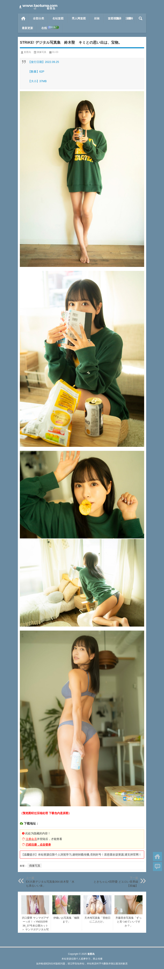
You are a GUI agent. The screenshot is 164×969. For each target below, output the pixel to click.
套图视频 (113, 18)
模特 (130, 18)
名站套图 (58, 18)
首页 (23, 18)
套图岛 (27, 52)
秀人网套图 (79, 18)
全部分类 (38, 18)
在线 (50, 28)
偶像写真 (41, 52)
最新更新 (27, 28)
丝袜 (97, 18)
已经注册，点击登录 (38, 844)
